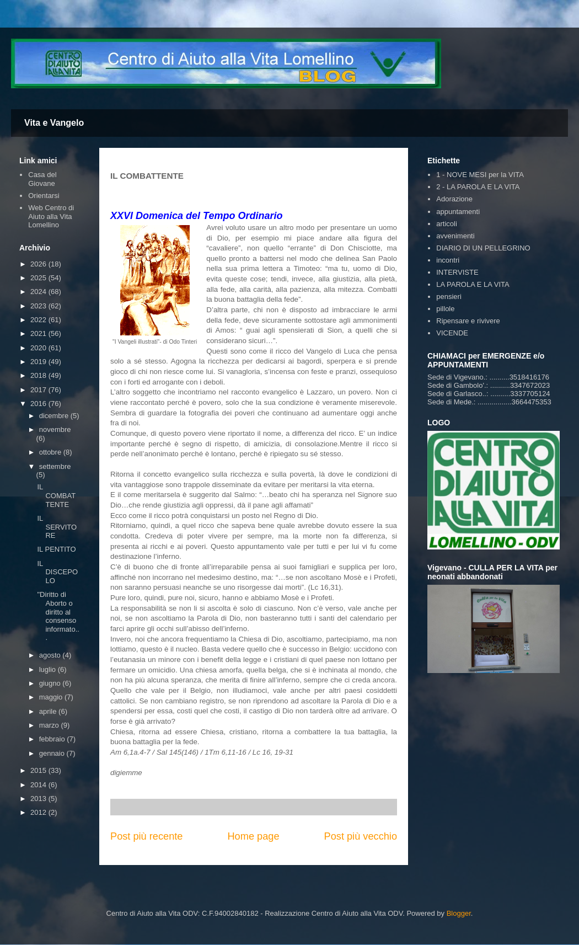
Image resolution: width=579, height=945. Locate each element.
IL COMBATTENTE (56, 495)
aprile (48, 711)
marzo (50, 725)
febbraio (53, 739)
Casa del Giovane (42, 179)
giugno (51, 683)
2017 (39, 390)
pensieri (449, 296)
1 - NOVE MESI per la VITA (480, 174)
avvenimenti (455, 236)
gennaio (53, 753)
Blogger (459, 913)
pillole (445, 309)
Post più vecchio (360, 836)
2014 (39, 785)
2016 (39, 403)
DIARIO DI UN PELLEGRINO (483, 248)
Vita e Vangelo (54, 122)
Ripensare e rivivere (468, 321)
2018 (39, 375)
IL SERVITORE (57, 527)
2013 (39, 798)
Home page (253, 836)
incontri (447, 260)
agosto (51, 655)
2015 (39, 770)
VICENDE (452, 333)
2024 (39, 291)
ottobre (51, 452)
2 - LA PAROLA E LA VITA (477, 187)
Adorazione (454, 199)
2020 (39, 348)
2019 (39, 361)
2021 (39, 333)
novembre (55, 429)
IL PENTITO (56, 549)
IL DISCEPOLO (57, 572)
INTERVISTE (457, 272)
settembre (55, 466)
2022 (39, 320)
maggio (52, 697)
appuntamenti (458, 211)
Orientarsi (43, 195)
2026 (39, 264)
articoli (446, 224)
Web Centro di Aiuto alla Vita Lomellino (51, 216)
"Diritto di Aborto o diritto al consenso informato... (58, 616)
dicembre (55, 416)
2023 (39, 306)
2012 (39, 812)
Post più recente (146, 836)
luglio (48, 669)
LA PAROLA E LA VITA (472, 284)
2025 (39, 278)
